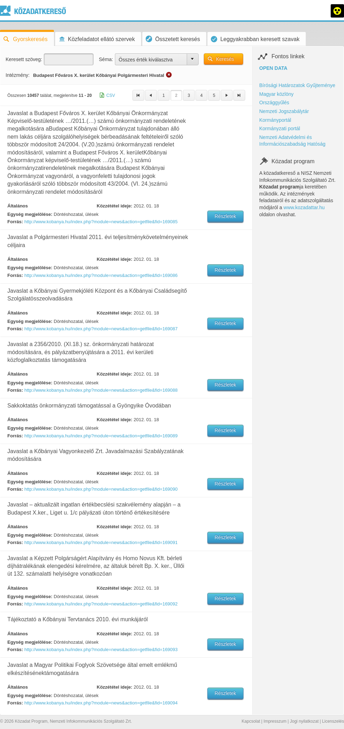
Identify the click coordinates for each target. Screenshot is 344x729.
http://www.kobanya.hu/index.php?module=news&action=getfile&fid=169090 (101, 489)
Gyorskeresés (26, 39)
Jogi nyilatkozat (304, 721)
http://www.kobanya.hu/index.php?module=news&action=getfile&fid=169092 (101, 604)
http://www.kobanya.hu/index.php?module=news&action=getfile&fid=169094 (101, 702)
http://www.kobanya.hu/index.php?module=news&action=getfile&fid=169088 (101, 390)
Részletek (225, 216)
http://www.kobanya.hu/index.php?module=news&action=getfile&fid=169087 (101, 328)
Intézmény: (17, 75)
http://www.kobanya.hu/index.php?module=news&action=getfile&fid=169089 (101, 435)
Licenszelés (333, 721)
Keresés (225, 59)
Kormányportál (275, 120)
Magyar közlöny (276, 94)
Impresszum (274, 721)
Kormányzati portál (279, 128)
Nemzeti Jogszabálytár (284, 111)
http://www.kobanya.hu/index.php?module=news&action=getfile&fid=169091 (101, 542)
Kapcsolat (251, 721)
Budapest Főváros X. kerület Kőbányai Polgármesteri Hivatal (98, 75)
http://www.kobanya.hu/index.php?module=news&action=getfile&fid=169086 (101, 275)
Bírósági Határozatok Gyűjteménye (297, 85)
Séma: (106, 59)
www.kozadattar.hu (304, 207)
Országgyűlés (274, 102)
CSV (110, 95)
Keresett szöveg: (24, 59)
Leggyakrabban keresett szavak (255, 39)
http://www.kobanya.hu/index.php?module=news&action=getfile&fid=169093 (101, 649)
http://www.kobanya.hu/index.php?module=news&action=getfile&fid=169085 (101, 221)
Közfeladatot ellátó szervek (97, 39)
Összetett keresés (173, 38)
